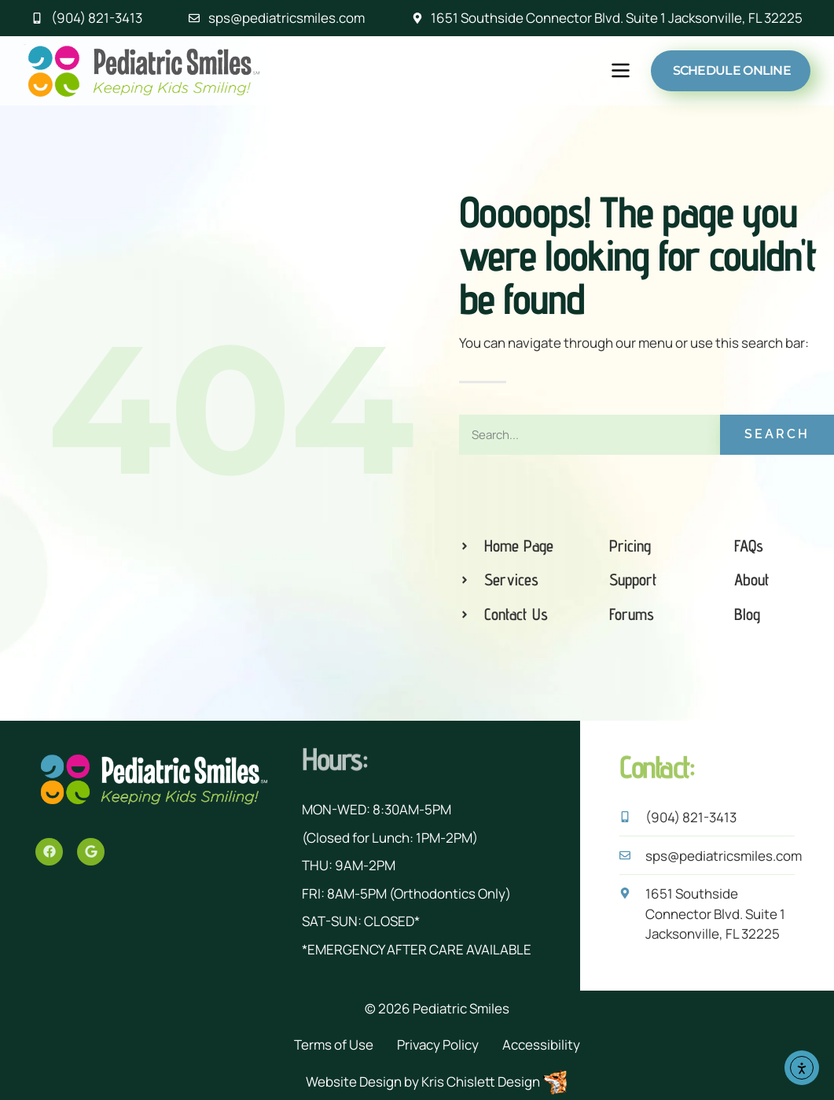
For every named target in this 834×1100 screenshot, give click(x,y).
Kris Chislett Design (480, 1081)
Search (777, 433)
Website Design (354, 1081)
